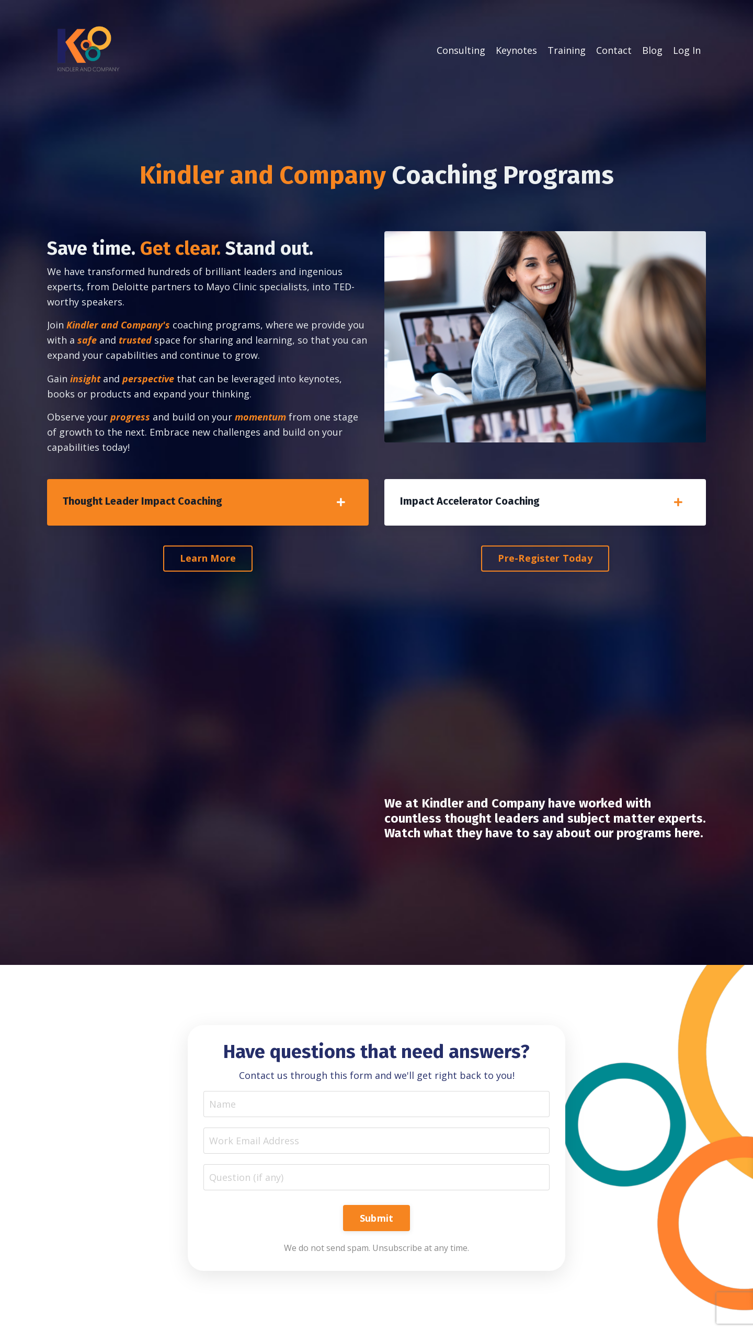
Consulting (461, 50)
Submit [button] (377, 1218)
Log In (687, 50)
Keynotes (516, 50)
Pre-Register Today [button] (545, 558)
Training (566, 50)
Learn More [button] (208, 558)
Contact (614, 50)
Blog (652, 50)
